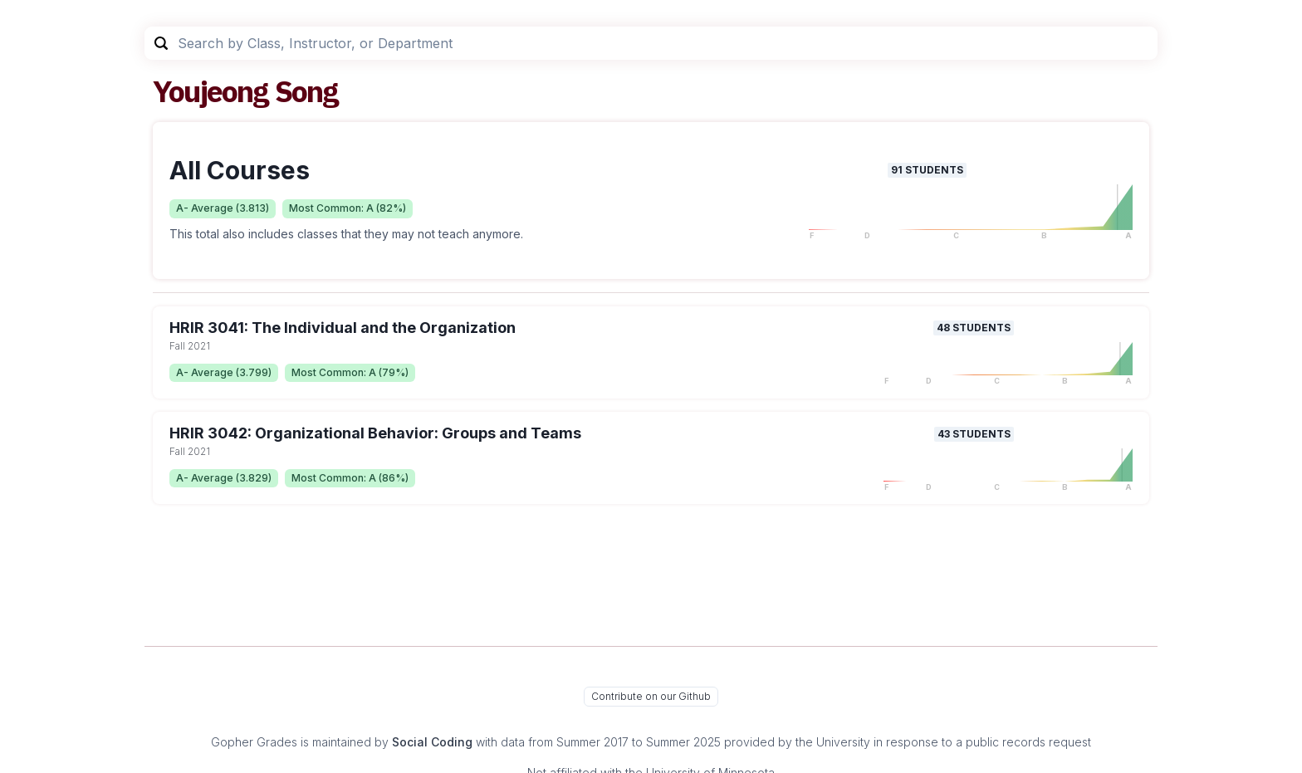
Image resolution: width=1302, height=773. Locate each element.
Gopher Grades (254, 742)
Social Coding (432, 742)
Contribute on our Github (651, 696)
